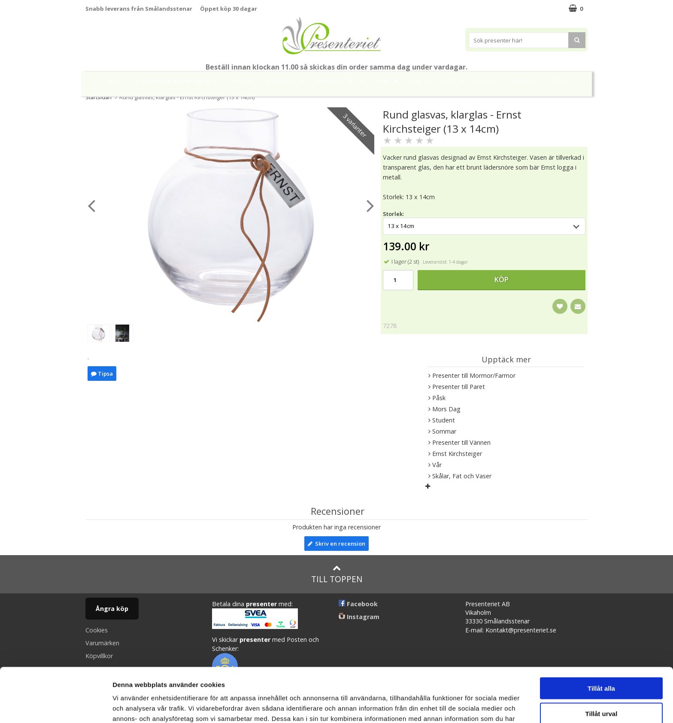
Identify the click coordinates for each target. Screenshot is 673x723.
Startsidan (98, 97)
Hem (389, 80)
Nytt (112, 81)
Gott (489, 80)
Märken (526, 80)
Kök (422, 80)
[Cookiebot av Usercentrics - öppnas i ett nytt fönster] (55, 706)
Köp (501, 279)
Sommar (241, 81)
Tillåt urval (601, 662)
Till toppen (336, 574)
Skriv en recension (336, 543)
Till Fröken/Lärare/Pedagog (176, 80)
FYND (558, 81)
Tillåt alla (601, 637)
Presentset (287, 80)
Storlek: (393, 214)
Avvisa (601, 687)
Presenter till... (342, 80)
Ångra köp (112, 609)
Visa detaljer (466, 706)
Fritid (455, 80)
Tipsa (102, 373)
